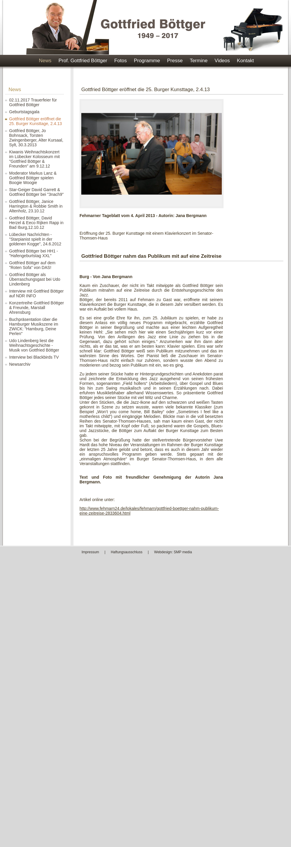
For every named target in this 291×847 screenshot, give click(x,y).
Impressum (90, 552)
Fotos (120, 60)
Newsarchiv (19, 364)
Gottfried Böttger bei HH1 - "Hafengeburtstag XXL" (33, 253)
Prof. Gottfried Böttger (83, 60)
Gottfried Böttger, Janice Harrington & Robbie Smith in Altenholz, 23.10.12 (35, 206)
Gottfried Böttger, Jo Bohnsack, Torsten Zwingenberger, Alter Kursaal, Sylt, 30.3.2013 (36, 137)
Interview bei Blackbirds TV (34, 357)
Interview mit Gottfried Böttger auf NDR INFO (36, 293)
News (45, 60)
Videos (222, 60)
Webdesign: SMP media (173, 552)
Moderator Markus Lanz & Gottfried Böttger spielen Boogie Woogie (33, 178)
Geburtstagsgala (24, 111)
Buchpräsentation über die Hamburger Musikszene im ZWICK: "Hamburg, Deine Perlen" (33, 326)
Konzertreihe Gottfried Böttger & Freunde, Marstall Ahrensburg (36, 308)
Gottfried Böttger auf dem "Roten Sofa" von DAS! (32, 265)
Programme (147, 60)
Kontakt (245, 60)
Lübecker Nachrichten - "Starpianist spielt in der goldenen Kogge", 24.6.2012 (35, 239)
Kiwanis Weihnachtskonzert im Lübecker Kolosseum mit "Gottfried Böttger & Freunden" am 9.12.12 (34, 159)
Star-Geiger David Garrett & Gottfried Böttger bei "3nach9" (36, 192)
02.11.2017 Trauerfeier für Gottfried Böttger (33, 102)
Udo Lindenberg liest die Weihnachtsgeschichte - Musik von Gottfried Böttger (34, 345)
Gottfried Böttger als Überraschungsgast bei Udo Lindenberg (34, 279)
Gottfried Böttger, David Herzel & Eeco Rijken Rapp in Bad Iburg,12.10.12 (36, 223)
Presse (175, 60)
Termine (198, 60)
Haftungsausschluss (126, 552)
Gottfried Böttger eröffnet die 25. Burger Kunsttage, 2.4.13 (35, 121)
